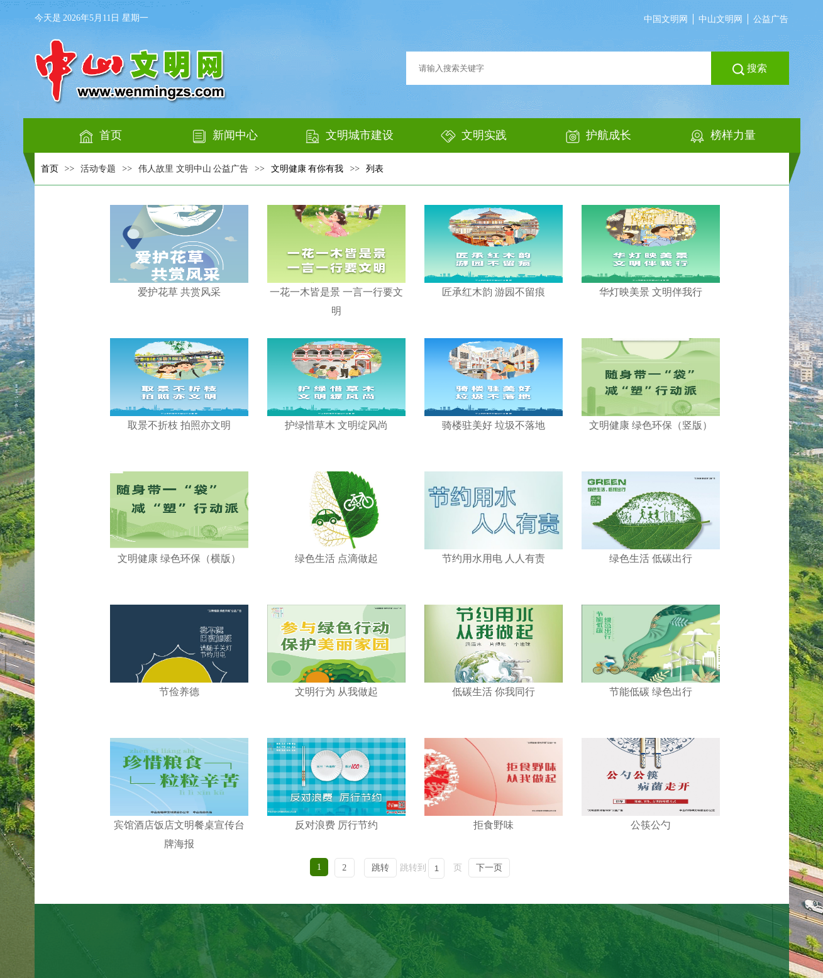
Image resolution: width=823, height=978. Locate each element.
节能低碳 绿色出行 (651, 651)
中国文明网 (666, 19)
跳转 (380, 867)
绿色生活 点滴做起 (336, 517)
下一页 (489, 867)
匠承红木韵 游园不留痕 (493, 251)
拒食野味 (493, 784)
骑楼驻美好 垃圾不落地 (493, 384)
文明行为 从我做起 (336, 651)
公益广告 (770, 19)
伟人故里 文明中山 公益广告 (193, 168)
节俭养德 (179, 651)
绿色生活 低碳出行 (651, 517)
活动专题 (98, 168)
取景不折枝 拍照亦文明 (179, 384)
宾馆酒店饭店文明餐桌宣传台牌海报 (179, 793)
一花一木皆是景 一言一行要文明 (336, 260)
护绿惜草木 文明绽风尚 (336, 384)
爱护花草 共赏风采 (179, 251)
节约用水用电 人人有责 (493, 517)
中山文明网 (721, 19)
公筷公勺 (651, 784)
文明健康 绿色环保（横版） (179, 517)
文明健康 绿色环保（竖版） (651, 384)
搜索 (749, 69)
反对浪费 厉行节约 (336, 784)
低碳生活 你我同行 (493, 651)
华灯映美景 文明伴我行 (651, 251)
